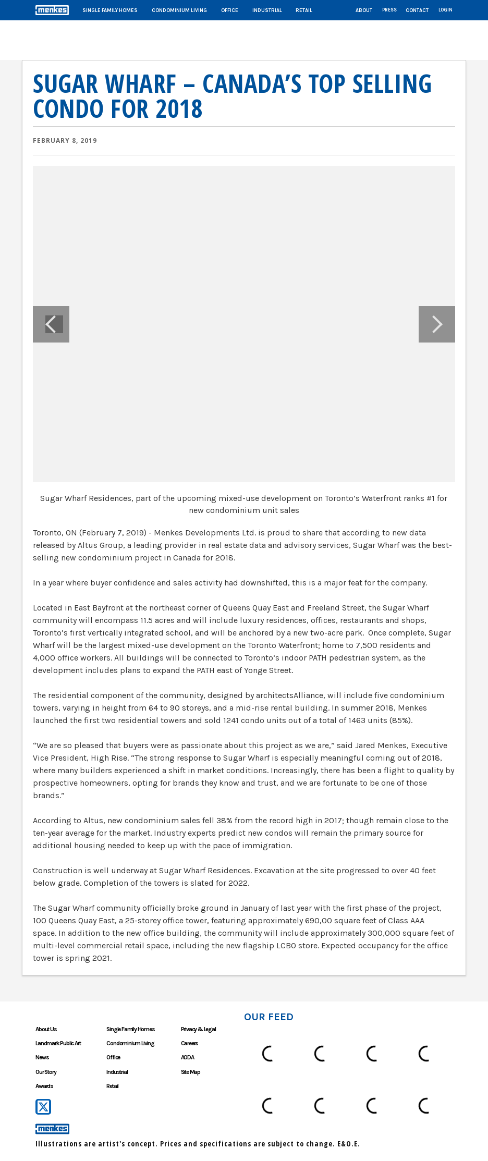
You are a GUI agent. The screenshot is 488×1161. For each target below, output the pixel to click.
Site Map (190, 1072)
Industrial (267, 10)
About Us (45, 1029)
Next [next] (437, 324)
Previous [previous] (51, 324)
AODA (187, 1057)
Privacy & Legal (198, 1029)
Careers (190, 1043)
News (41, 1057)
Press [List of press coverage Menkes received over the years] (389, 10)
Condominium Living (179, 10)
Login (445, 10)
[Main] (244, 10)
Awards (44, 1086)
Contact (417, 10)
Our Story (45, 1072)
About (364, 10)
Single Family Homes (110, 10)
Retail (304, 10)
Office (229, 10)
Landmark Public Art (57, 1043)
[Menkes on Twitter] (43, 1107)
